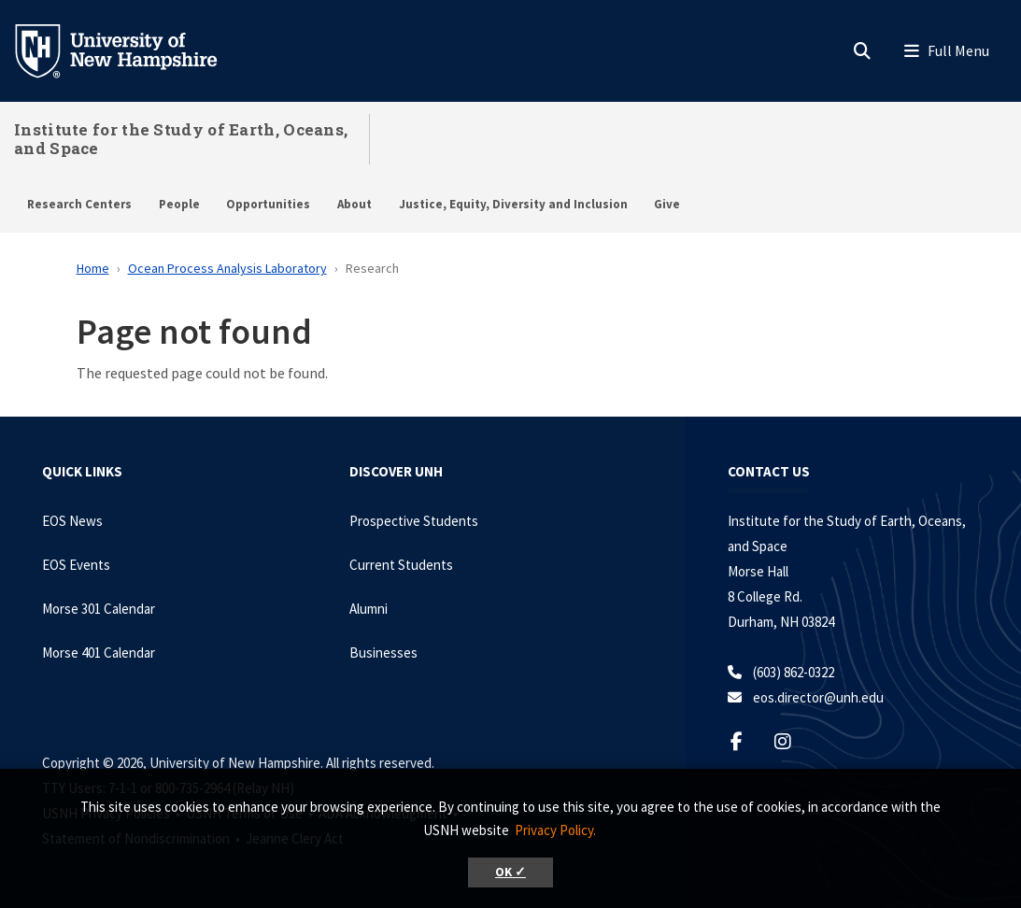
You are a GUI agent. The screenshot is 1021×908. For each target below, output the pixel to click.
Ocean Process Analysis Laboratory (227, 268)
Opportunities (268, 204)
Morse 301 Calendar (98, 608)
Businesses (383, 652)
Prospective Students (413, 521)
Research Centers (79, 204)
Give (667, 204)
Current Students (401, 565)
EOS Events (76, 565)
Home (93, 268)
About (354, 204)
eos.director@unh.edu (818, 697)
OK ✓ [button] (510, 872)
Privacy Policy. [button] (555, 830)
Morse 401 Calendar (98, 652)
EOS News (72, 521)
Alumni (368, 608)
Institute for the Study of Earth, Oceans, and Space (180, 139)
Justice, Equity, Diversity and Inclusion (513, 204)
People (179, 204)
